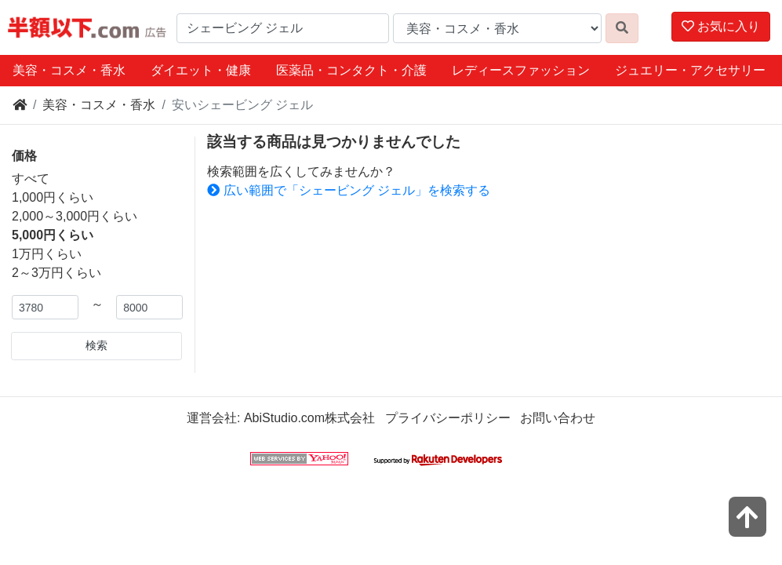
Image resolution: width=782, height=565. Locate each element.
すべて (30, 178)
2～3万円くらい (56, 272)
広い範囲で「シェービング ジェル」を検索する (348, 190)
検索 (96, 345)
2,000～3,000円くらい (74, 216)
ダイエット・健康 (201, 70)
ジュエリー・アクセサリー (690, 70)
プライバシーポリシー (448, 418)
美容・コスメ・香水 (69, 70)
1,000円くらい (52, 197)
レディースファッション (521, 70)
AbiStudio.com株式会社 (309, 418)
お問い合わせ (557, 418)
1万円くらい (47, 254)
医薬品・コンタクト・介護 (351, 70)
